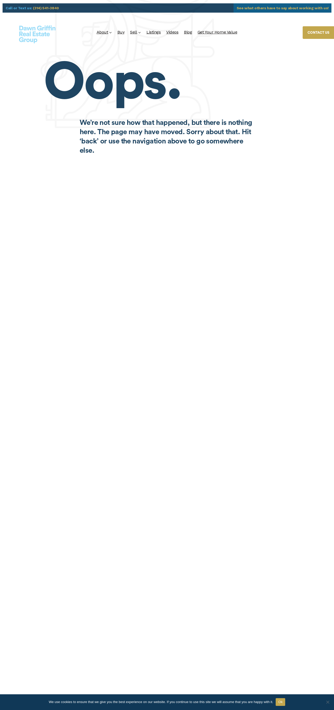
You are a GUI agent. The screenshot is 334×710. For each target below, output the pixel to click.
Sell (133, 32)
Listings (153, 32)
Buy (121, 32)
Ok (280, 702)
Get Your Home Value (217, 32)
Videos (172, 32)
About (102, 32)
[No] (327, 702)
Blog (188, 32)
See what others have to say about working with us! (283, 8)
